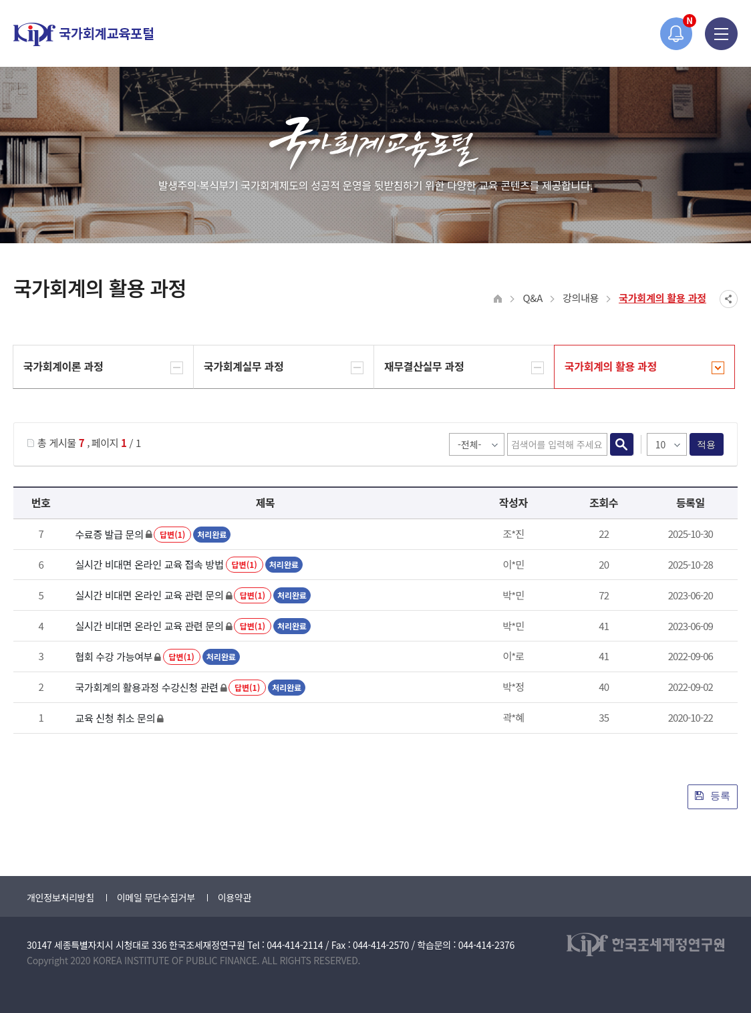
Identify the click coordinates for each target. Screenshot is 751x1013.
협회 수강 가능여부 (113, 656)
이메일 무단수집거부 (156, 897)
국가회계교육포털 (83, 34)
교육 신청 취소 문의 (115, 718)
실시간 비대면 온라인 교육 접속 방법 (149, 564)
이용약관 (234, 897)
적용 (706, 444)
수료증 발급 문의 (109, 534)
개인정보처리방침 (60, 897)
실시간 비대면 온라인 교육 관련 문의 (149, 595)
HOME (498, 299)
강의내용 (581, 298)
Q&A (532, 298)
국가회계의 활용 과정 (662, 298)
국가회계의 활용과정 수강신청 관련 (146, 687)
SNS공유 (729, 299)
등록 (712, 795)
